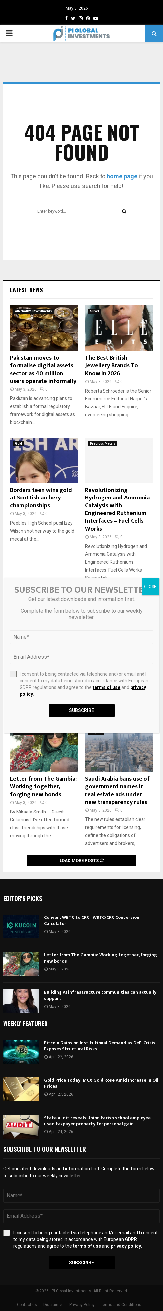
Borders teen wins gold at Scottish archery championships (41, 498)
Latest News (26, 290)
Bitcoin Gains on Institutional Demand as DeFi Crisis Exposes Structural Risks (99, 1046)
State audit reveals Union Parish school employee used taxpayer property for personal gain (97, 1120)
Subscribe (81, 1262)
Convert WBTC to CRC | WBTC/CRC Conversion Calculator (91, 920)
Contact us (27, 1304)
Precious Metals (103, 443)
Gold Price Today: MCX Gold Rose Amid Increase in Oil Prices (101, 1083)
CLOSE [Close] (150, 586)
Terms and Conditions (121, 1304)
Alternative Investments (33, 311)
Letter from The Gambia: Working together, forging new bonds (43, 787)
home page (122, 176)
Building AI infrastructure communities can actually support (100, 995)
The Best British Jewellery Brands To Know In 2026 (111, 366)
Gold (18, 443)
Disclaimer (53, 1304)
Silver (94, 311)
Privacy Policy (82, 1304)
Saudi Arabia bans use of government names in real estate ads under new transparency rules (117, 790)
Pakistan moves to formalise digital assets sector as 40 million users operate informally (43, 369)
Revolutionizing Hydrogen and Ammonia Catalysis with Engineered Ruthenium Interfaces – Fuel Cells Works (117, 509)
